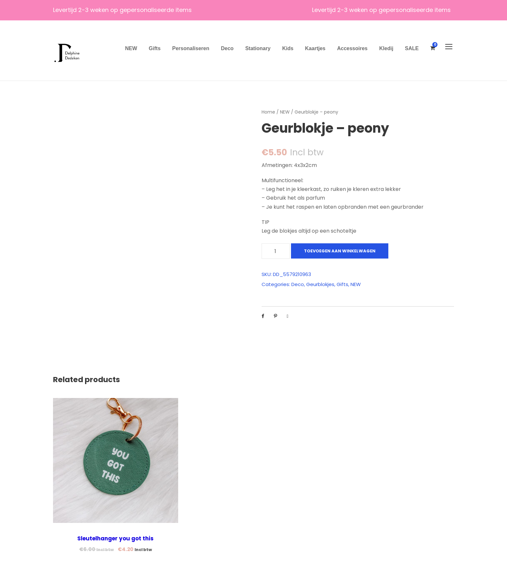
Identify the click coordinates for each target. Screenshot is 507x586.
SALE (412, 48)
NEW (131, 48)
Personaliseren (191, 48)
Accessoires (352, 48)
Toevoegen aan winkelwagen (339, 251)
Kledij (386, 48)
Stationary (257, 48)
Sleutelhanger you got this (115, 538)
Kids (288, 48)
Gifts (154, 48)
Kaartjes (315, 48)
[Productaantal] (276, 251)
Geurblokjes (320, 284)
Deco (227, 48)
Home (268, 112)
